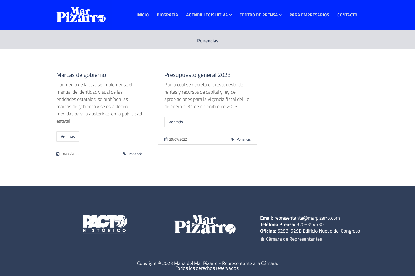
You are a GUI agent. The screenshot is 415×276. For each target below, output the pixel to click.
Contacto (347, 15)
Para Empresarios (309, 15)
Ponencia (136, 153)
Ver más (68, 136)
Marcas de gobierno (81, 74)
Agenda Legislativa (207, 15)
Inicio (143, 15)
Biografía (167, 15)
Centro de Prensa (259, 15)
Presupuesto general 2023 (197, 74)
